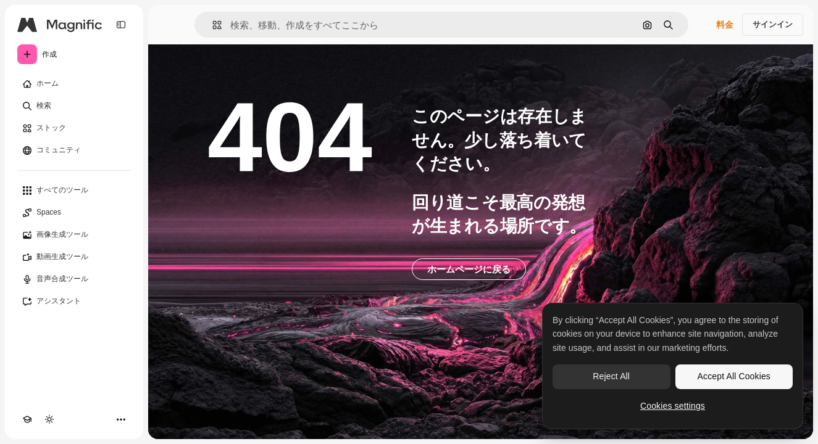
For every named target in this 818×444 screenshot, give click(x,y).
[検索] (74, 106)
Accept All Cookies (734, 376)
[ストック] (74, 128)
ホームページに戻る (469, 269)
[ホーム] (74, 84)
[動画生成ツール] (74, 257)
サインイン (773, 24)
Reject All (611, 376)
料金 (724, 25)
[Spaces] (74, 213)
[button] (212, 25)
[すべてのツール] (74, 190)
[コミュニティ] (74, 150)
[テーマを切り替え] (49, 419)
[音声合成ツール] (74, 279)
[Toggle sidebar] (121, 25)
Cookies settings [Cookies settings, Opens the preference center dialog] (672, 406)
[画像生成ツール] (74, 235)
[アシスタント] (74, 301)
